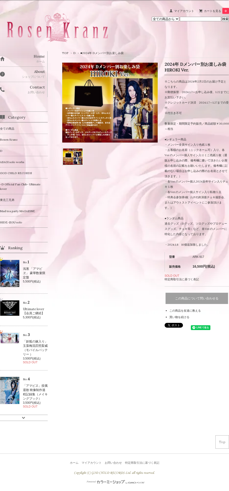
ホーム (74, 462)
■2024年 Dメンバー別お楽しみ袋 (102, 53)
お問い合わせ (113, 462)
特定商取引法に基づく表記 (182, 279)
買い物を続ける (179, 317)
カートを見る (216, 11)
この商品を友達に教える (185, 310)
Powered (116, 481)
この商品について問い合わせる (197, 298)
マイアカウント (184, 11)
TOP (65, 53)
